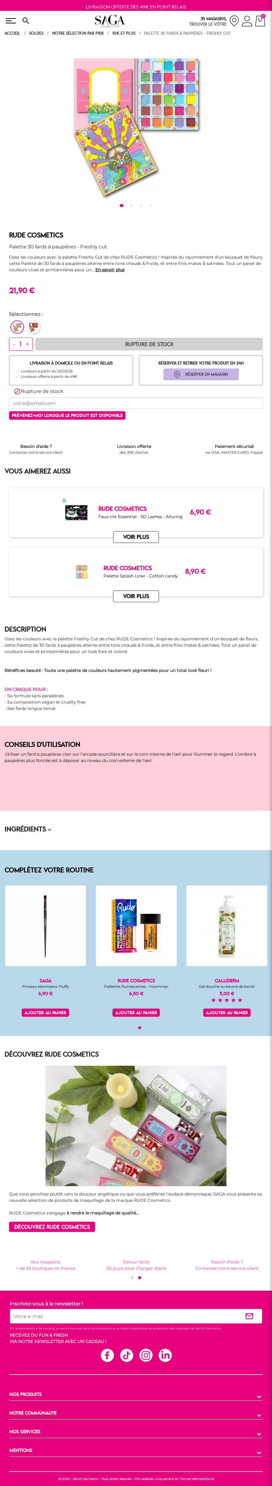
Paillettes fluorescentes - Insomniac (136, 986)
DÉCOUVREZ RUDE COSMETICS (52, 1227)
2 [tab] (132, 206)
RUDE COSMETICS (36, 236)
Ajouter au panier (45, 1013)
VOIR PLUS (136, 596)
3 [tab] (142, 206)
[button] (132, 1028)
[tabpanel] (136, 126)
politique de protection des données (161, 1328)
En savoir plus (110, 269)
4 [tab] (151, 206)
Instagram (145, 1355)
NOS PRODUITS (25, 1395)
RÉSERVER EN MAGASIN (206, 374)
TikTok (126, 1355)
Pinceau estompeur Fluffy (45, 986)
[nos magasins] (214, 21)
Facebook (107, 1355)
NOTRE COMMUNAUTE (32, 1413)
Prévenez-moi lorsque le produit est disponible (67, 416)
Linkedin (165, 1355)
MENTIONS (20, 1451)
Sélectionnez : (26, 314)
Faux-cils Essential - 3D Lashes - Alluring (140, 516)
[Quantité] (20, 344)
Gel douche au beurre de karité (227, 986)
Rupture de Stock (149, 344)
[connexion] (247, 22)
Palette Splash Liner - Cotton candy (140, 576)
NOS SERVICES (24, 1432)
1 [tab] (122, 206)
